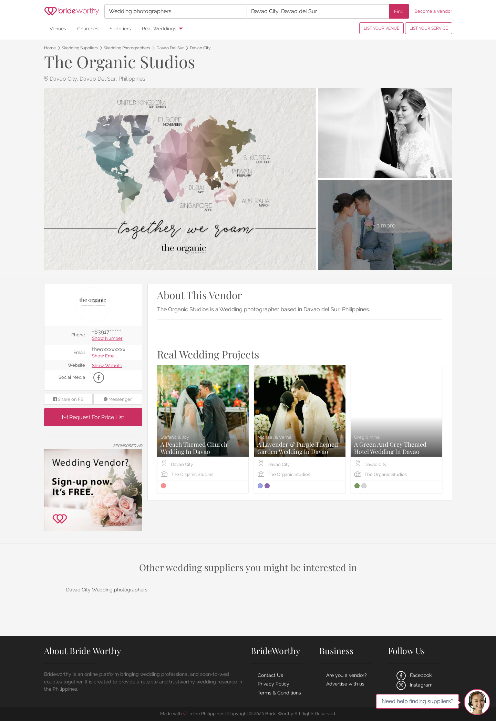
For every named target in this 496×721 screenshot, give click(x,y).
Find (399, 11)
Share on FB (68, 399)
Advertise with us (345, 684)
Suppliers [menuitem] (120, 28)
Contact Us (270, 675)
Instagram (414, 685)
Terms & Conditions (279, 692)
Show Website (107, 366)
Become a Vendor (433, 11)
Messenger (118, 399)
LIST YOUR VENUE (381, 28)
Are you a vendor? (346, 675)
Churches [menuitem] (88, 28)
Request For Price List (93, 417)
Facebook (413, 675)
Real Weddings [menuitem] (159, 28)
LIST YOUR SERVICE (429, 28)
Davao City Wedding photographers (106, 589)
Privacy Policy (273, 684)
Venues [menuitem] (58, 28)
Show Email (104, 356)
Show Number (107, 338)
